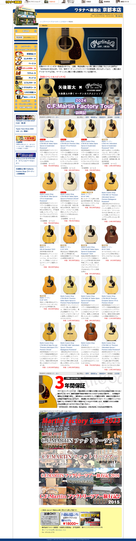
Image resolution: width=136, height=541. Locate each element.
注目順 (117, 117)
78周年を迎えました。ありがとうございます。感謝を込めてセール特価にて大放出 (26, 144)
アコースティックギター (59, 22)
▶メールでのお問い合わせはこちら (54, 530)
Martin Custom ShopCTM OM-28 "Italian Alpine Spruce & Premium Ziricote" (69, 196)
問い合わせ (119, 16)
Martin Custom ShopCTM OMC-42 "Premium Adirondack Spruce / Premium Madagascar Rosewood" (110, 197)
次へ (57, 117)
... (55, 117)
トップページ (44, 22)
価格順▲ (94, 117)
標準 (87, 117)
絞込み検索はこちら (29, 37)
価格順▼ (102, 117)
